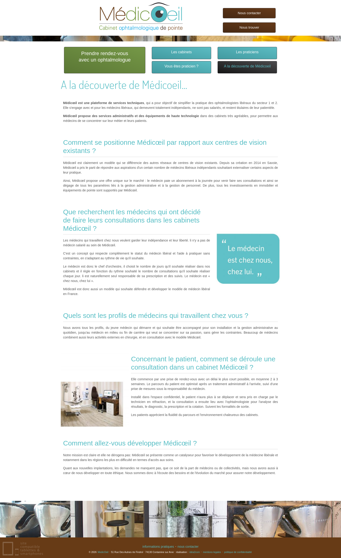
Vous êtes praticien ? (182, 66)
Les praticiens (247, 52)
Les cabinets (181, 52)
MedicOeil (103, 552)
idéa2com (194, 552)
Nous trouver (249, 27)
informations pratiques (158, 546)
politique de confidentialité (238, 552)
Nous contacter (249, 13)
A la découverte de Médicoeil (247, 66)
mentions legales (212, 552)
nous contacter (188, 546)
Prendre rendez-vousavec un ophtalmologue (105, 57)
